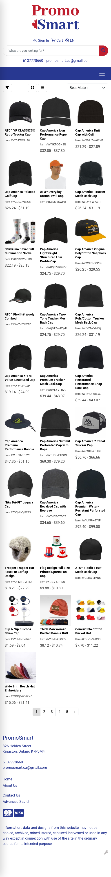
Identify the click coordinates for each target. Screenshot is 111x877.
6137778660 (33, 60)
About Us (10, 785)
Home (7, 779)
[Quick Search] (51, 50)
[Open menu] (102, 73)
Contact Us (11, 795)
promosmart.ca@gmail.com (68, 60)
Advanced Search (16, 801)
